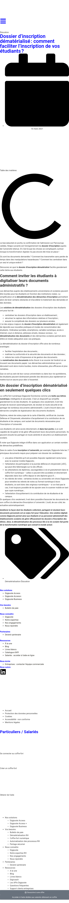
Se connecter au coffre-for (11, 753)
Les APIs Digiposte (18, 882)
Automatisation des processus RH (25, 841)
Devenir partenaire (18, 865)
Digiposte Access (17, 820)
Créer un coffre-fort (8, 768)
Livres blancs (15, 877)
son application (44, 442)
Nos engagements (18, 856)
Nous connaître (11, 847)
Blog (12, 874)
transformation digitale (19, 252)
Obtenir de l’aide (7, 795)
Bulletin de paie (16, 832)
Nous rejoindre (16, 859)
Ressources (10, 868)
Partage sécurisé (17, 844)
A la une (13, 871)
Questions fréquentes (19, 885)
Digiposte (14, 850)
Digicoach (14, 879)
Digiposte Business (18, 826)
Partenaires (10, 862)
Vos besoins (10, 829)
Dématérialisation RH (19, 835)
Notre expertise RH (18, 853)
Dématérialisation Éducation (17, 581)
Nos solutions (11, 817)
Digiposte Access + (18, 823)
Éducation (4, 32)
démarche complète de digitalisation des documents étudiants (27, 411)
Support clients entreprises (22, 888)
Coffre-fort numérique (19, 838)
